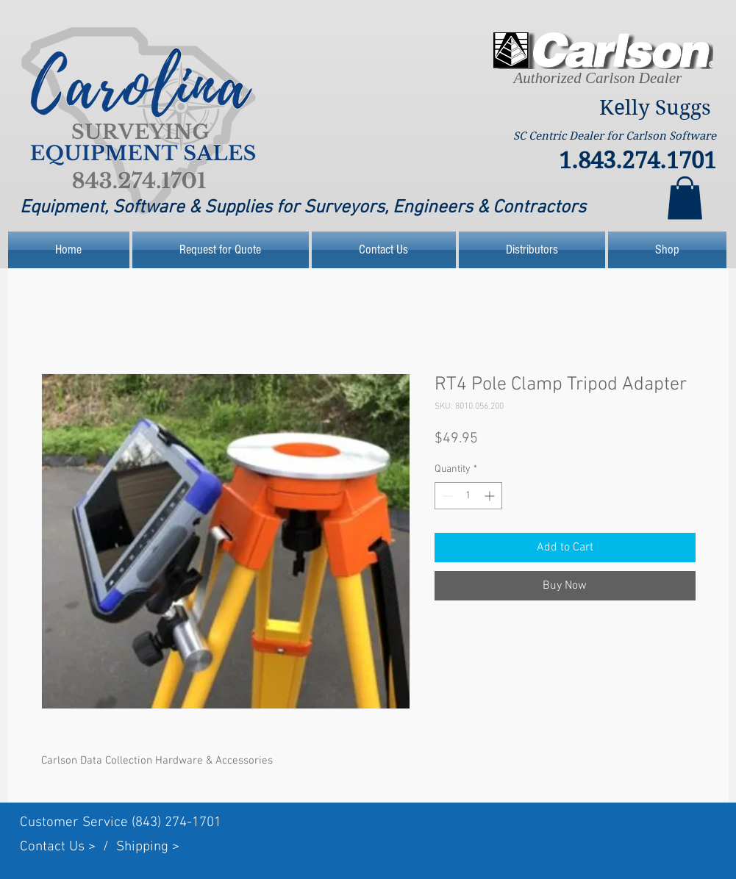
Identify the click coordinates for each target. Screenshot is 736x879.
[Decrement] (446, 496)
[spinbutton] (468, 496)
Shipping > (147, 847)
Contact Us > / (68, 847)
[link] (685, 198)
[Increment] (491, 496)
